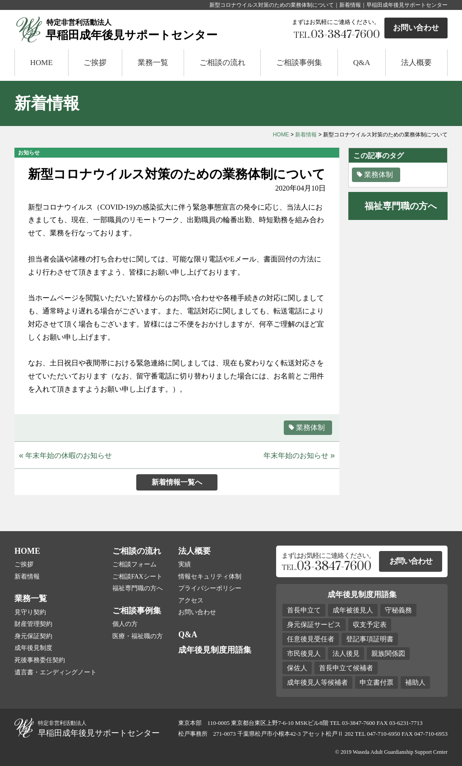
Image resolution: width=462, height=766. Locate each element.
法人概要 (416, 62)
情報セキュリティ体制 (209, 576)
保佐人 (297, 668)
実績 (184, 564)
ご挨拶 (94, 62)
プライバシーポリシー (209, 588)
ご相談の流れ (222, 62)
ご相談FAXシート (137, 576)
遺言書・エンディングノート (55, 672)
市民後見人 (304, 653)
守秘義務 (398, 610)
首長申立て (304, 610)
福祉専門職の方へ (137, 588)
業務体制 (306, 427)
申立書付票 (376, 682)
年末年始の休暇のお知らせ (65, 455)
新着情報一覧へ (177, 482)
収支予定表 (370, 624)
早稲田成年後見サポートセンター (160, 29)
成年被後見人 (353, 610)
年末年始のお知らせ (299, 455)
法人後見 (346, 653)
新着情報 (306, 134)
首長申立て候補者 (346, 668)
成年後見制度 (33, 648)
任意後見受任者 (310, 639)
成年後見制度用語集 (214, 649)
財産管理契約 (33, 624)
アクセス (190, 600)
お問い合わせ (416, 27)
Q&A (361, 62)
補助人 (415, 682)
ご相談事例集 (299, 62)
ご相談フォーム (134, 564)
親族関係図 (388, 653)
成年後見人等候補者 (317, 682)
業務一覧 (153, 62)
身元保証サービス (314, 624)
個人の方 (125, 624)
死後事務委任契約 (39, 660)
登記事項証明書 (369, 639)
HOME (41, 62)
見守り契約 (30, 612)
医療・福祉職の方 (137, 636)
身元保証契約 (33, 636)
